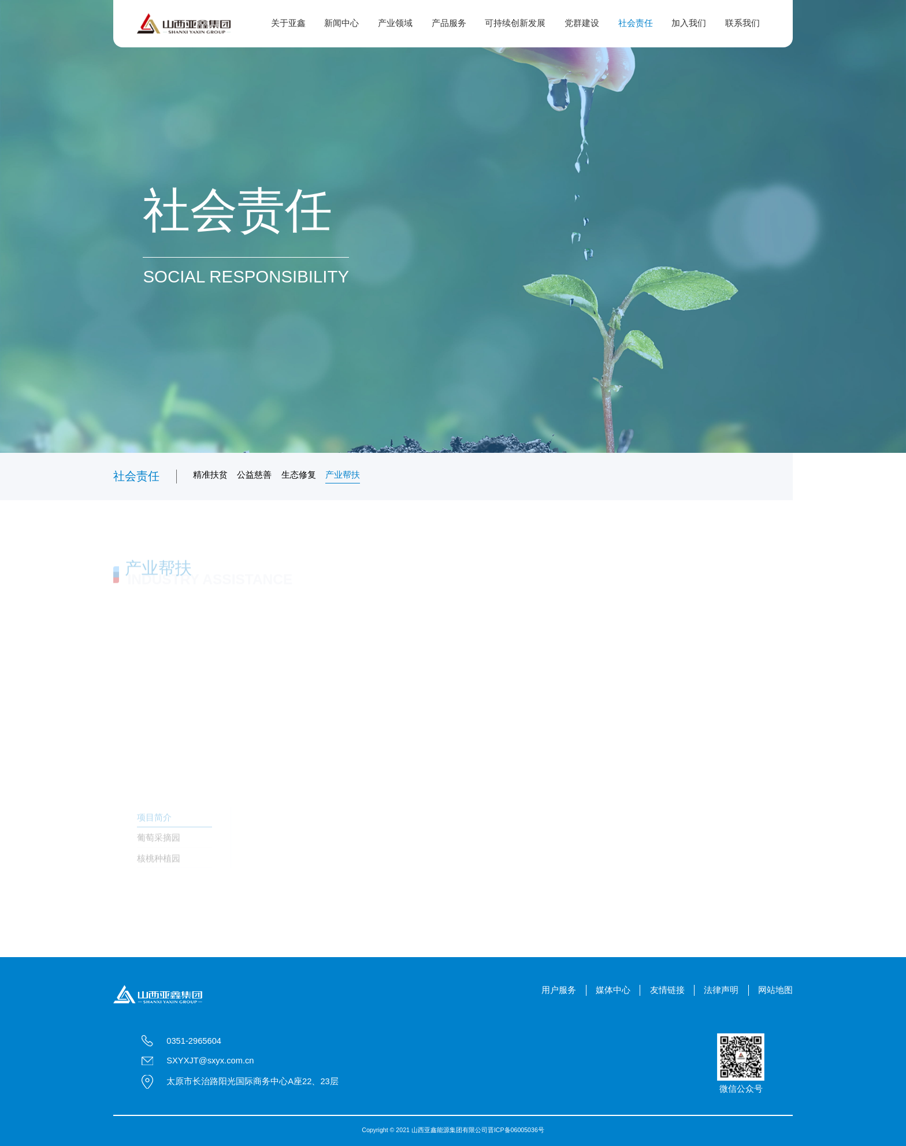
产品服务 (449, 23)
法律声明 (721, 990)
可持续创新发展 (515, 23)
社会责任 (635, 23)
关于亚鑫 (288, 23)
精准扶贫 (210, 474)
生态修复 (298, 474)
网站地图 (775, 990)
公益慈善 (254, 474)
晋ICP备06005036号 (516, 1129)
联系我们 (742, 23)
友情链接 (667, 990)
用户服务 (558, 990)
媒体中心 (613, 990)
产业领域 (395, 23)
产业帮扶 (342, 474)
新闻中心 (341, 23)
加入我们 (688, 23)
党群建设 (582, 23)
